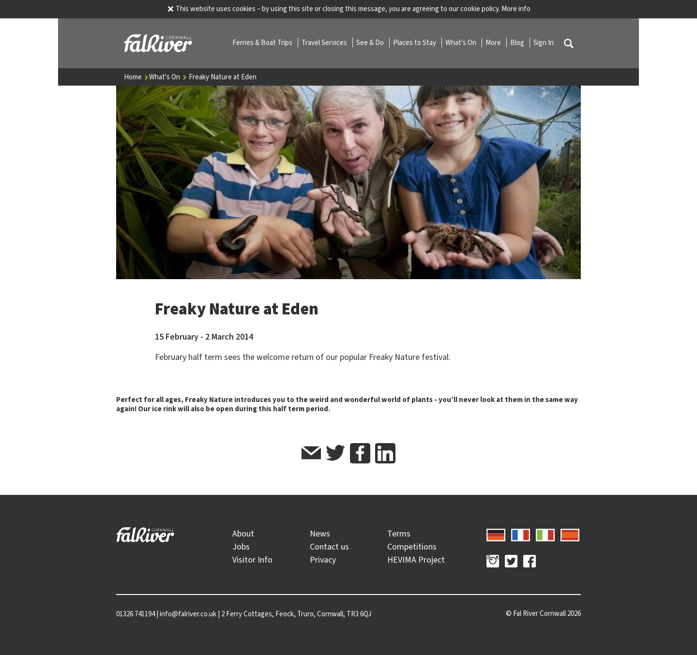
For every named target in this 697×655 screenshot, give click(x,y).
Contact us (329, 546)
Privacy (323, 560)
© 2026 (543, 613)
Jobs (241, 546)
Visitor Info (252, 560)
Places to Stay (415, 42)
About (243, 533)
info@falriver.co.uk (188, 614)
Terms (398, 533)
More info (515, 9)
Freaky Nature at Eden (223, 77)
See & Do (370, 42)
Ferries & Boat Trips (263, 42)
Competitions (412, 546)
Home (136, 77)
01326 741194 (135, 614)
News (320, 533)
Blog (518, 42)
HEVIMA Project (416, 560)
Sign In (543, 42)
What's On (461, 42)
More (493, 42)
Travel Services (325, 42)
